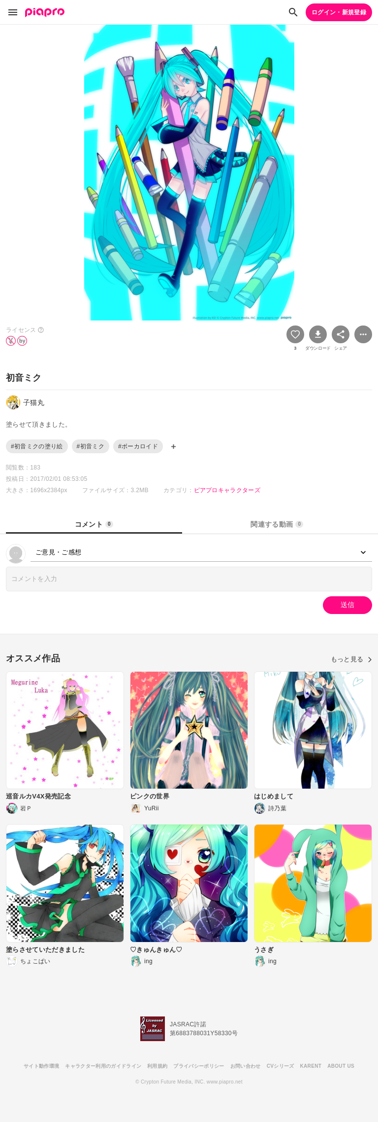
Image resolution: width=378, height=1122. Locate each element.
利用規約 (157, 1066)
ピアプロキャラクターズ (227, 490)
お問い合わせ (245, 1066)
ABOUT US (340, 1066)
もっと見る (351, 659)
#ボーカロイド (138, 446)
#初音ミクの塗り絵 (37, 446)
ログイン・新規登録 (339, 12)
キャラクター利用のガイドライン (103, 1066)
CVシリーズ (280, 1066)
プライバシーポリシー (198, 1066)
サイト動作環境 (41, 1066)
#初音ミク (90, 446)
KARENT (311, 1066)
